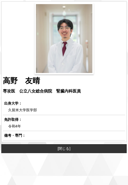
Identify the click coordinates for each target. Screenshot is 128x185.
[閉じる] (64, 148)
